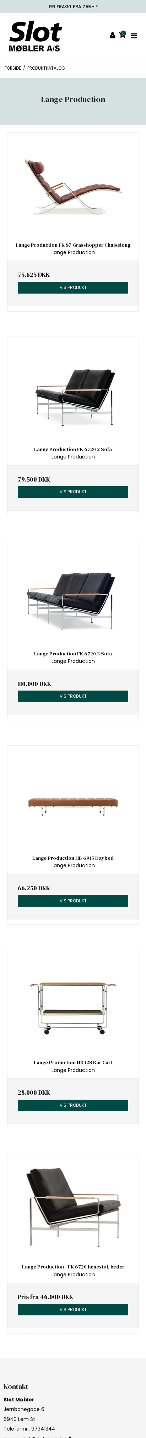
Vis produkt (73, 287)
